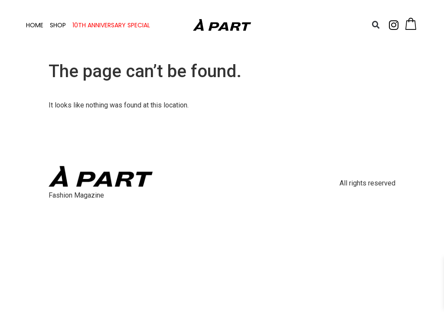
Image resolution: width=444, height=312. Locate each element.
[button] (376, 25)
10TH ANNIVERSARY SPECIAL (111, 25)
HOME (34, 25)
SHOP (58, 25)
